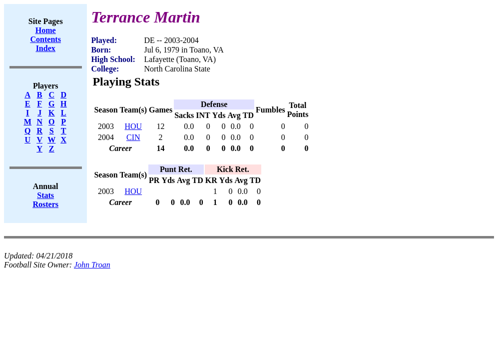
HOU (133, 126)
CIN (133, 137)
